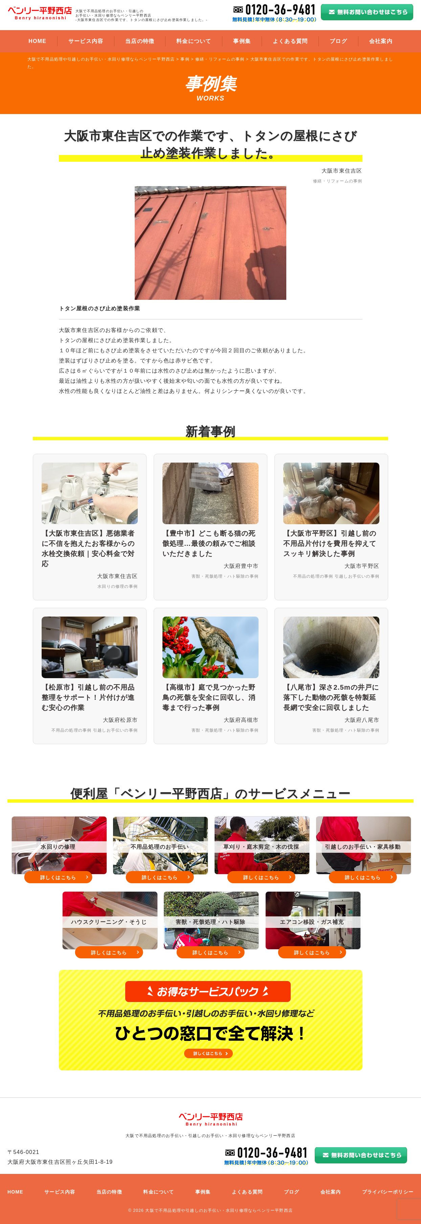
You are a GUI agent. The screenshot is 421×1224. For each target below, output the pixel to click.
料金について (193, 41)
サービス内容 (85, 41)
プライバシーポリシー (388, 1192)
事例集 (242, 41)
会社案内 (381, 41)
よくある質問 (290, 41)
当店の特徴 (139, 41)
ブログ (338, 41)
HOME (37, 41)
